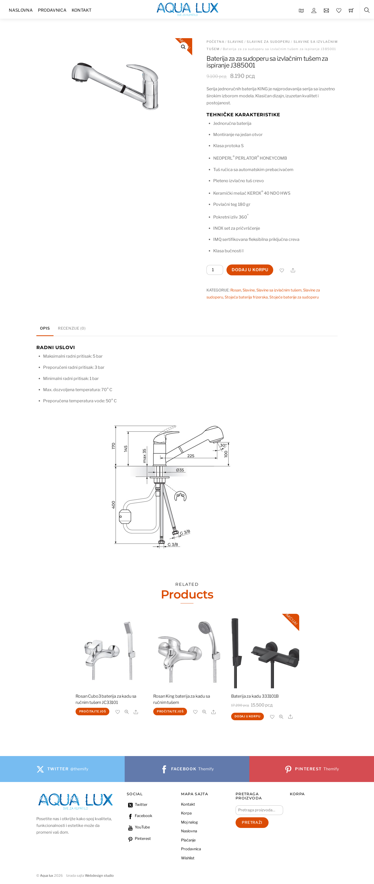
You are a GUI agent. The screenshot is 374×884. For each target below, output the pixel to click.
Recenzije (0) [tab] (71, 328)
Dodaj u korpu (250, 269)
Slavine (235, 42)
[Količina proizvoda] (214, 270)
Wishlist (188, 858)
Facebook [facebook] (139, 815)
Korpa (186, 813)
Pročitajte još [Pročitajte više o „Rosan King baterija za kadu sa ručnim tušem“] (170, 711)
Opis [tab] (45, 328)
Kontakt (81, 10)
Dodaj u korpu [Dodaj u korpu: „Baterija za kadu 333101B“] (247, 716)
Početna (215, 42)
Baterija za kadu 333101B (255, 696)
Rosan (235, 290)
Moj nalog (189, 822)
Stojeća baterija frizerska (246, 297)
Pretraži (252, 822)
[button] (183, 47)
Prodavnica (52, 10)
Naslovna (21, 10)
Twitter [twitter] (137, 804)
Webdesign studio (99, 876)
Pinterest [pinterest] (139, 838)
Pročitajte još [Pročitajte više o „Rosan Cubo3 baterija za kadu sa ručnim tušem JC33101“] (92, 711)
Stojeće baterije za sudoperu (294, 297)
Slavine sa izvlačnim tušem (279, 290)
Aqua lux (46, 876)
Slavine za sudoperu (268, 42)
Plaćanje (188, 840)
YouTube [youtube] (138, 827)
